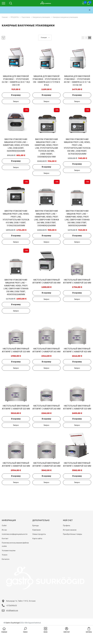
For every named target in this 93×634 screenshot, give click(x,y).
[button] (83, 37)
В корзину (16, 95)
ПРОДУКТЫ (15, 17)
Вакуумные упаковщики (41, 17)
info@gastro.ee (12, 610)
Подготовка (26, 17)
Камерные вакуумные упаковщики (65, 17)
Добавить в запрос (16, 101)
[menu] (3, 3)
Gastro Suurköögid (12, 623)
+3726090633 (11, 606)
